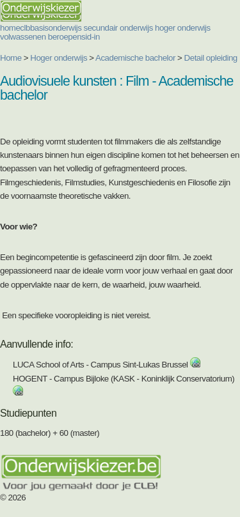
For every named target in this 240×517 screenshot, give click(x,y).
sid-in (90, 37)
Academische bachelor (135, 58)
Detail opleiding (210, 58)
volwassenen (23, 37)
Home (11, 58)
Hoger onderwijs (58, 58)
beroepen (64, 37)
